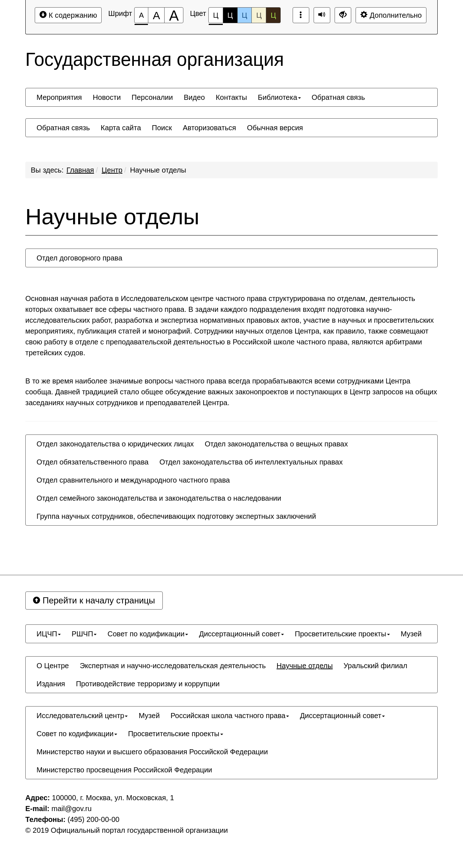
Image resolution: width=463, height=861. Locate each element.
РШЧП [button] (84, 634)
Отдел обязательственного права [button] (93, 462)
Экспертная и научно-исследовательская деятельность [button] (173, 666)
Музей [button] (411, 634)
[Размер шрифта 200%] (173, 15)
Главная (80, 170)
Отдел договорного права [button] (79, 258)
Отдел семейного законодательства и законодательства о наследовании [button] (159, 498)
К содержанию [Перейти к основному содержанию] (68, 15)
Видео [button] (194, 97)
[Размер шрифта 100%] (141, 15)
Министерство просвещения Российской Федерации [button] (124, 770)
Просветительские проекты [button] (342, 634)
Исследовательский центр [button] (82, 716)
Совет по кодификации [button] (147, 634)
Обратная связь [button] (338, 97)
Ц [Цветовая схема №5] (273, 15)
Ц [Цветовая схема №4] (259, 15)
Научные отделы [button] (305, 666)
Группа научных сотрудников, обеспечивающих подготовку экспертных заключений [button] (176, 516)
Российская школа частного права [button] (230, 716)
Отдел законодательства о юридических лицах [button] (115, 444)
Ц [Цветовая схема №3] (244, 15)
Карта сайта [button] (121, 128)
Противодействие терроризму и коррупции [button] (148, 684)
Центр (112, 170)
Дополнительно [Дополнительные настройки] (391, 15)
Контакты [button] (231, 97)
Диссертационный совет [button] (241, 634)
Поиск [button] (162, 128)
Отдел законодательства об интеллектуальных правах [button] (251, 462)
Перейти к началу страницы (94, 600)
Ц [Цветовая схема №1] (216, 17)
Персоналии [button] (152, 97)
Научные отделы (158, 170)
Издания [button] (51, 684)
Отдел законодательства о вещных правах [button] (276, 444)
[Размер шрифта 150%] (156, 15)
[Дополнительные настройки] (343, 15)
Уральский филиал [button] (375, 666)
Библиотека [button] (279, 97)
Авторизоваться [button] (209, 128)
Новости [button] (106, 97)
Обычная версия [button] (275, 128)
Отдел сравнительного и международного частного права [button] (133, 480)
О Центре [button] (53, 666)
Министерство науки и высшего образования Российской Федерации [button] (152, 752)
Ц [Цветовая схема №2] (230, 15)
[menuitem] (59, 97)
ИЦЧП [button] (49, 634)
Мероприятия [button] (59, 97)
